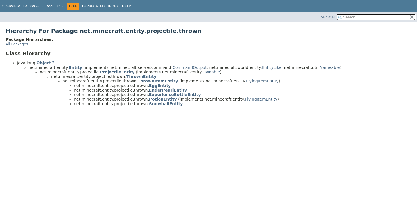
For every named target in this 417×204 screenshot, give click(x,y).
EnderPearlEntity (168, 90)
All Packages (17, 44)
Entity (75, 67)
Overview (11, 6)
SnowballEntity (166, 103)
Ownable (211, 72)
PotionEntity (163, 99)
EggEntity (160, 85)
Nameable (330, 67)
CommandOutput (189, 67)
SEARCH (328, 17)
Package (31, 6)
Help (126, 6)
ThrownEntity (141, 76)
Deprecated (93, 6)
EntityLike (272, 67)
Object (43, 63)
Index (113, 6)
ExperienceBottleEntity (175, 94)
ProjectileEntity (117, 72)
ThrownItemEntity (158, 81)
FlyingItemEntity (262, 81)
